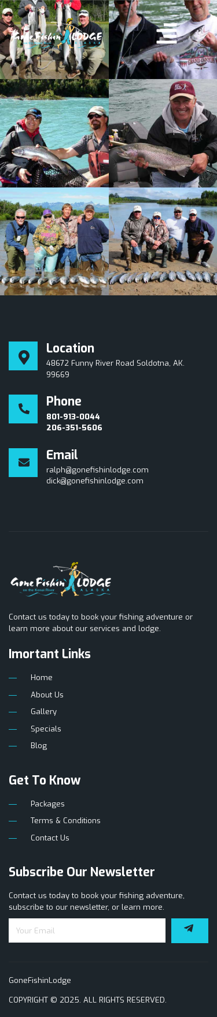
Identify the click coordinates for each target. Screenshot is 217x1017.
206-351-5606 (74, 428)
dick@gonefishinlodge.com (95, 481)
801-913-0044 (73, 417)
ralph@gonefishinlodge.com (97, 470)
